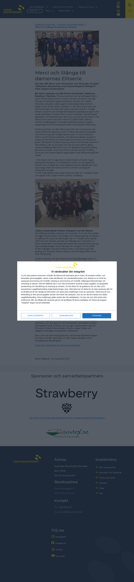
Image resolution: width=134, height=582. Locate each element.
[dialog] (67, 291)
